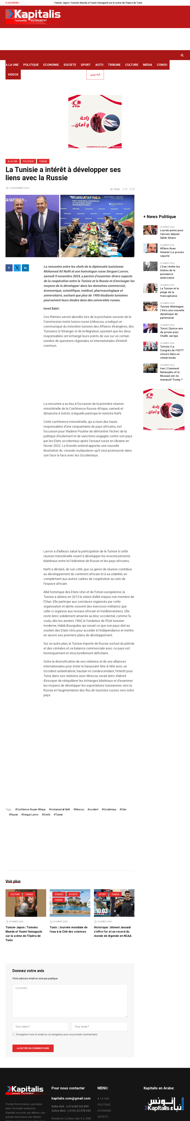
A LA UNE (12, 161)
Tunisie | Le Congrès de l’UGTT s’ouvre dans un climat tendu (172, 352)
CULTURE (15, 894)
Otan (123, 809)
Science (59, 894)
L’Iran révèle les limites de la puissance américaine (170, 272)
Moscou (79, 809)
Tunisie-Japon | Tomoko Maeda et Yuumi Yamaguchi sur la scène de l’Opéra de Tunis (104, 2)
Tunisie (43, 161)
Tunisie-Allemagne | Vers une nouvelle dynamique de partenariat (172, 312)
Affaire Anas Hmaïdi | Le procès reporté (172, 252)
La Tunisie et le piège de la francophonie (169, 292)
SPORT (102, 894)
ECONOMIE (104, 1110)
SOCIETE (73, 894)
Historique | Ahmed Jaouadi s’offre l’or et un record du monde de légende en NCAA (113, 931)
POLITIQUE (28, 161)
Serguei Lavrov (30, 815)
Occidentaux (109, 809)
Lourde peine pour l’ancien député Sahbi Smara (171, 234)
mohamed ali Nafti (60, 809)
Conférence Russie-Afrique (31, 809)
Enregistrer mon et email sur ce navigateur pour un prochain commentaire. (57, 1034)
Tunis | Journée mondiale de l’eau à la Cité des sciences (69, 929)
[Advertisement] (89, 377)
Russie (14, 815)
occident (93, 809)
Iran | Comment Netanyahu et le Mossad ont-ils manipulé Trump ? (171, 374)
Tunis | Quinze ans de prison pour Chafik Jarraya (171, 332)
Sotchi (47, 815)
